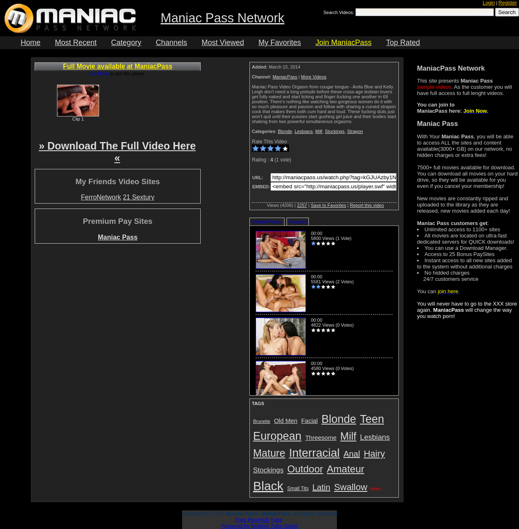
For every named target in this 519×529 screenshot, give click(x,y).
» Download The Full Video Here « (117, 152)
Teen (372, 419)
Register (507, 3)
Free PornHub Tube (258, 520)
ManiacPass (285, 76)
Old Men (286, 420)
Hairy (374, 453)
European (277, 436)
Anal (352, 453)
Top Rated (403, 42)
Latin (321, 487)
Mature (269, 453)
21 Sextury (138, 197)
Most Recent (76, 42)
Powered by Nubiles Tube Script (259, 526)
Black (268, 486)
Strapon (355, 131)
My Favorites (279, 42)
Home (30, 42)
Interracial (314, 452)
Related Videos (266, 221)
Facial (309, 420)
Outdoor (305, 468)
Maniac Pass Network (222, 18)
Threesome (321, 437)
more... (377, 488)
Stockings (335, 131)
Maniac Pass (117, 237)
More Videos (314, 76)
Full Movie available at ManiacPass (118, 66)
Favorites (297, 221)
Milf (318, 131)
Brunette (261, 421)
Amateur (346, 468)
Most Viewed (222, 42)
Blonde (285, 131)
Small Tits (297, 488)
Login (489, 3)
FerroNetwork (101, 197)
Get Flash (99, 73)
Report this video (367, 205)
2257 (302, 205)
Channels (171, 42)
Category (126, 42)
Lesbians (303, 131)
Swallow (350, 487)
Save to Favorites (328, 205)
